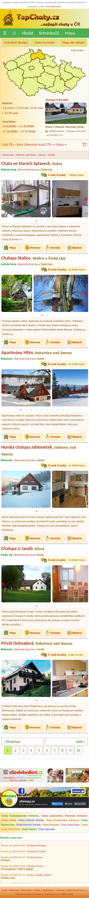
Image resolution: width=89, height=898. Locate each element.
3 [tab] (47, 221)
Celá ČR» (8, 144)
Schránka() (49, 33)
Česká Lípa (8, 154)
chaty (4, 890)
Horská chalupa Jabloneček (38, 450)
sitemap (60, 890)
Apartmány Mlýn (36, 352)
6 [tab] (47, 410)
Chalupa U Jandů (22, 548)
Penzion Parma (35, 867)
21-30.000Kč (10, 131)
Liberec (42, 154)
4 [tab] (52, 221)
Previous (3, 199)
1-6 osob (8, 108)
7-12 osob (22, 108)
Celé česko (77, 50)
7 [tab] (52, 410)
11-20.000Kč (26, 126)
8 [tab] (58, 410)
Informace (34, 247)
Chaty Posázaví (51, 824)
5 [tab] (42, 410)
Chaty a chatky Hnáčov (39, 876)
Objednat (77, 247)
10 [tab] (68, 410)
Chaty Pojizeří (29, 829)
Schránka (55, 247)
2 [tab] (42, 221)
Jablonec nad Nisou (25, 154)
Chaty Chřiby (9, 820)
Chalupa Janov (35, 858)
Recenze (14, 890)
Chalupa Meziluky (36, 846)
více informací (53, 6)
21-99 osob (11, 113)
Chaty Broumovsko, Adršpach (62, 820)
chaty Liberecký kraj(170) (34, 144)
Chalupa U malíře (36, 852)
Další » (80, 741)
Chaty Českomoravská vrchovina (20, 815)
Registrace (48, 890)
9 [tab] (63, 410)
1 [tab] (36, 221)
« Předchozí (12, 741)
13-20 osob (36, 108)
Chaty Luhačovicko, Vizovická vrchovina (64, 815)
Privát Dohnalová (36, 643)
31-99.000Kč (28, 131)
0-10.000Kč (9, 126)
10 (78, 750)
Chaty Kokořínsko (70, 824)
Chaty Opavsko (46, 829)
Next (85, 199)
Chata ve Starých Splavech (31, 163)
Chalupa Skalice (33, 258)
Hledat (27, 33)
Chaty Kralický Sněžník (31, 820)
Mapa (70, 33)
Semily (51, 154)
